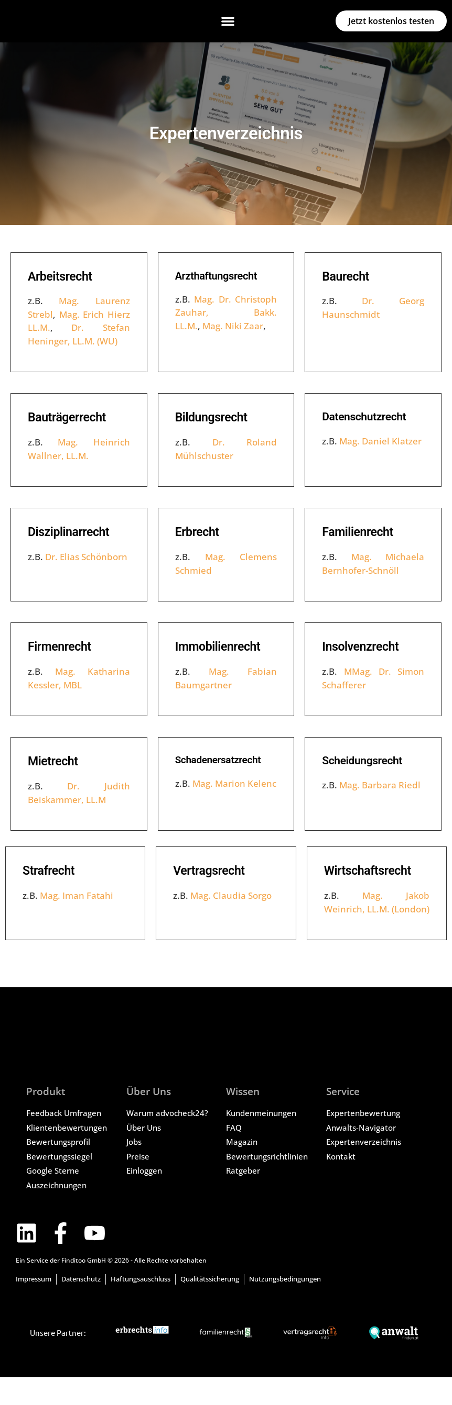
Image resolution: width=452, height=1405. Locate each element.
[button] (228, 21)
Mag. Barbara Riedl (380, 785)
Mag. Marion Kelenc (234, 783)
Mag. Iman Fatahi (76, 895)
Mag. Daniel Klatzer (380, 441)
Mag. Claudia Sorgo (231, 895)
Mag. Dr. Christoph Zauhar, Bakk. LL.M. (226, 312)
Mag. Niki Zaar (232, 326)
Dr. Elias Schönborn (86, 557)
